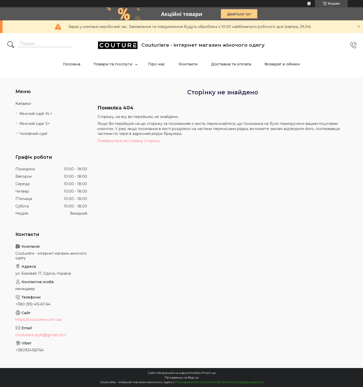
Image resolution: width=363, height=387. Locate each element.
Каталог (23, 103)
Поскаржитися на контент (196, 382)
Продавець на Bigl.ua (182, 377)
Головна (71, 64)
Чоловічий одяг (33, 133)
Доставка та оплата (231, 64)
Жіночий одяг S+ (34, 123)
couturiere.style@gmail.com (40, 335)
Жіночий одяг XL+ (35, 113)
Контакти (188, 64)
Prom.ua (208, 373)
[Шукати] (10, 45)
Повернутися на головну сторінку (128, 140)
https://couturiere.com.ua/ (38, 319)
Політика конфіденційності (241, 382)
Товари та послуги (113, 64)
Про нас (156, 64)
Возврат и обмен (282, 64)
